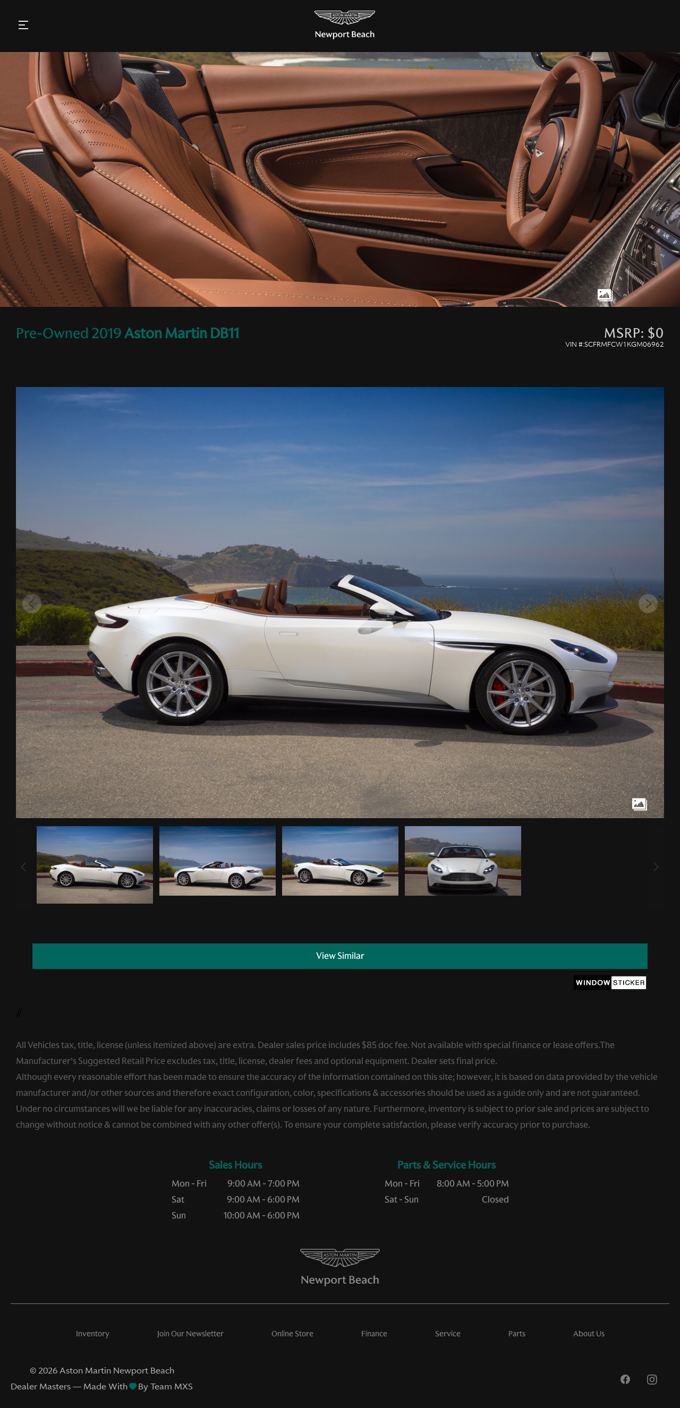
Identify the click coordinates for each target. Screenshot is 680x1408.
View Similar (340, 955)
